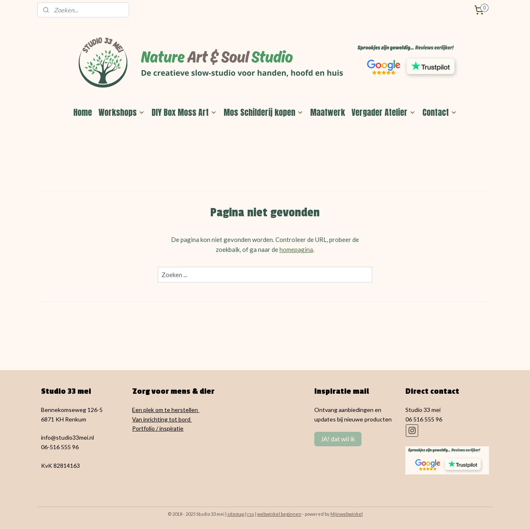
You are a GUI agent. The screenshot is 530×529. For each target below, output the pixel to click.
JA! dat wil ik (338, 439)
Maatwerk (327, 112)
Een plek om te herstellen (165, 409)
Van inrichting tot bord (162, 419)
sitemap (235, 514)
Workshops (122, 112)
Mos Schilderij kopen (264, 112)
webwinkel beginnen (279, 514)
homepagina (296, 249)
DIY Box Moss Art (184, 112)
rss (250, 514)
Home (82, 112)
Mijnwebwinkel (346, 514)
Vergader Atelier (384, 112)
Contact (439, 112)
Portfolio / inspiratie (157, 428)
